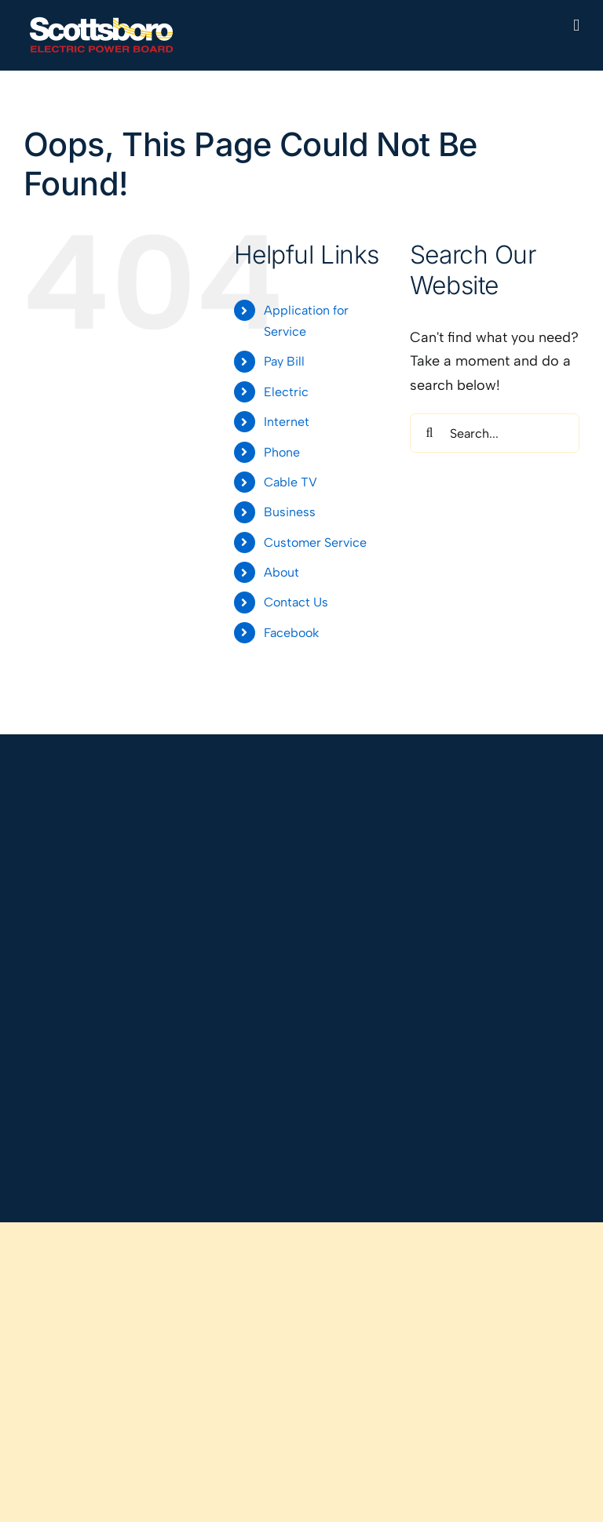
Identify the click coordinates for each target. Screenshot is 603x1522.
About (281, 572)
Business (290, 511)
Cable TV (290, 482)
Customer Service (315, 542)
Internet (286, 421)
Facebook (291, 632)
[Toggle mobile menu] (576, 25)
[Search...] (494, 433)
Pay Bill (284, 361)
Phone (282, 452)
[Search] (429, 433)
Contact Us (296, 602)
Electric (286, 391)
